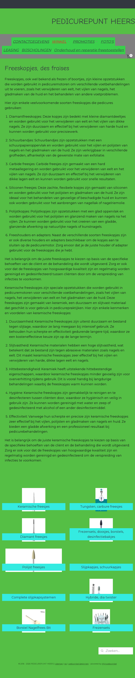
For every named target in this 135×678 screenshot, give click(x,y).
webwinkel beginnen (78, 664)
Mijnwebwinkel (109, 664)
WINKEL (61, 42)
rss (65, 664)
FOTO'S (107, 42)
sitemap (59, 664)
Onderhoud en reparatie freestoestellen (89, 50)
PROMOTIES (85, 42)
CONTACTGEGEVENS (31, 42)
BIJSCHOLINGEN (36, 50)
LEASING (11, 50)
